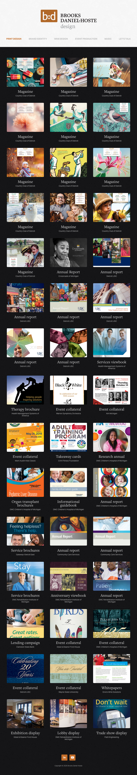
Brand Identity (38, 38)
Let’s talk (125, 38)
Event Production (86, 38)
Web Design (61, 38)
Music (108, 38)
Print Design (13, 38)
